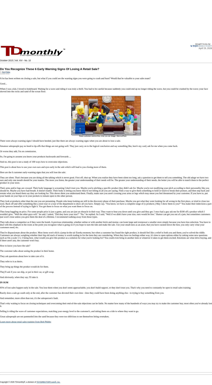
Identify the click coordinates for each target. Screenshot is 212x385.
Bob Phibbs (6, 72)
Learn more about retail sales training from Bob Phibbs (25, 322)
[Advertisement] (92, 21)
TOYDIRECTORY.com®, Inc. (48, 382)
